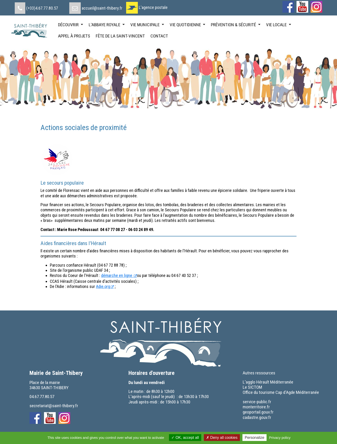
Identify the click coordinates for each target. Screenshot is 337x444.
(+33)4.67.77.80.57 (42, 8)
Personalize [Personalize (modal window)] (254, 438)
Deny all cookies (222, 438)
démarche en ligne (117, 275)
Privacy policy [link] (280, 438)
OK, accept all (185, 438)
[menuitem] (36, 6)
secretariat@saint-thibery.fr (53, 405)
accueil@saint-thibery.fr (102, 8)
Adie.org (103, 286)
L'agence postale (153, 7)
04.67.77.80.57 (41, 396)
